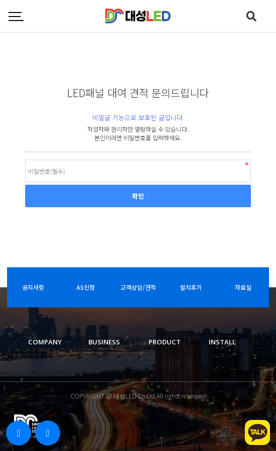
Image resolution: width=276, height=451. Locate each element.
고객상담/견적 (138, 287)
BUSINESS (104, 341)
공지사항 (33, 287)
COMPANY (45, 341)
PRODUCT (165, 341)
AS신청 (85, 287)
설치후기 (191, 287)
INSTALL (222, 341)
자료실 (243, 287)
